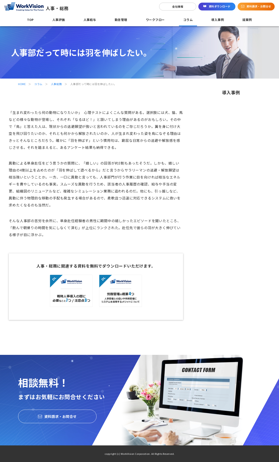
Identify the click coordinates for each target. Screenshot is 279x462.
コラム (38, 84)
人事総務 (56, 84)
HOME (22, 84)
